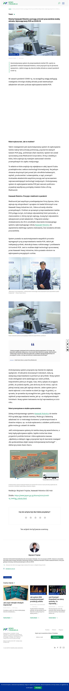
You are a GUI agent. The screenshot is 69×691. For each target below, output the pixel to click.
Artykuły (47, 630)
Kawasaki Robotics (42, 225)
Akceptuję (38, 687)
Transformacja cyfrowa (38, 593)
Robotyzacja (13, 54)
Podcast (54, 630)
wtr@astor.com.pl (10, 568)
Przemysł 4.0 (54, 593)
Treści (10, 9)
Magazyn (61, 630)
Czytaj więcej (6, 618)
